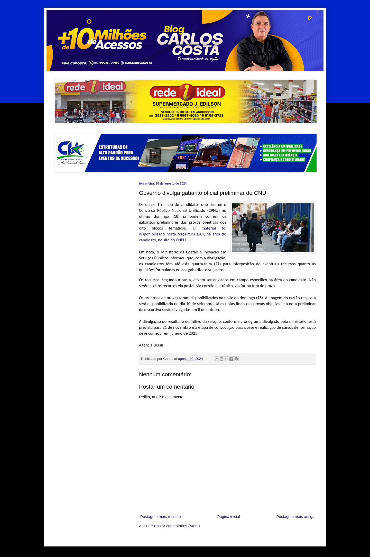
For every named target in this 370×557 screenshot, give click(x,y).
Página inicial (228, 516)
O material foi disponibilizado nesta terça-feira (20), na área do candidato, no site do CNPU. (182, 233)
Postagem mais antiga (295, 516)
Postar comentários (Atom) (177, 526)
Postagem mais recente (160, 516)
